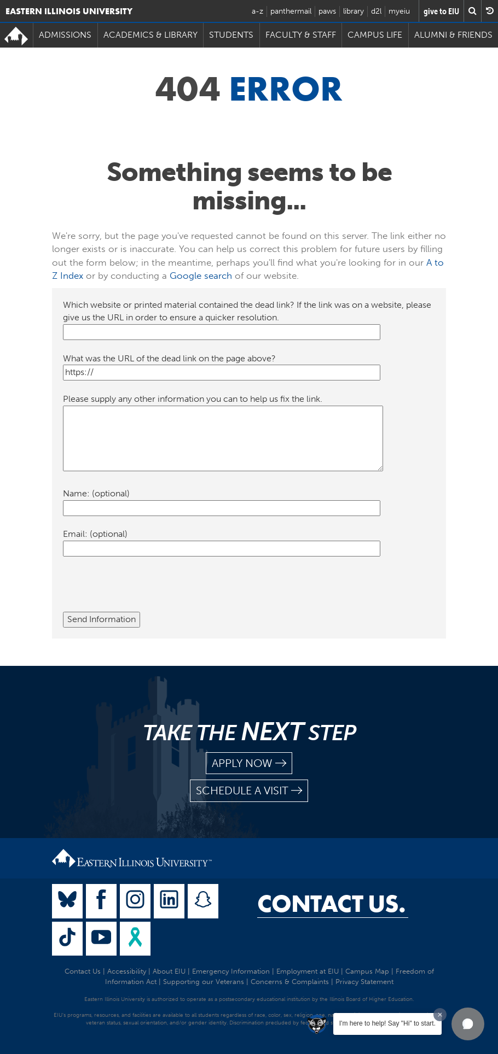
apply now (249, 763)
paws (327, 11)
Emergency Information (231, 971)
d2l (376, 11)
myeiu (399, 11)
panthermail (290, 11)
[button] (467, 1024)
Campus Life (375, 35)
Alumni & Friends (453, 35)
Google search (201, 275)
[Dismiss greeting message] (440, 1014)
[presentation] (146, 590)
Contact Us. (331, 904)
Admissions (65, 35)
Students (231, 35)
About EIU (169, 971)
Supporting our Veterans (203, 981)
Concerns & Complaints (290, 981)
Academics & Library (150, 35)
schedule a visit (249, 791)
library (353, 11)
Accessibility (126, 971)
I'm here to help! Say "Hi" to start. (387, 1023)
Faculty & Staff (300, 35)
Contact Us (83, 971)
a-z (257, 11)
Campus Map (367, 971)
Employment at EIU (307, 971)
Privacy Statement (364, 981)
